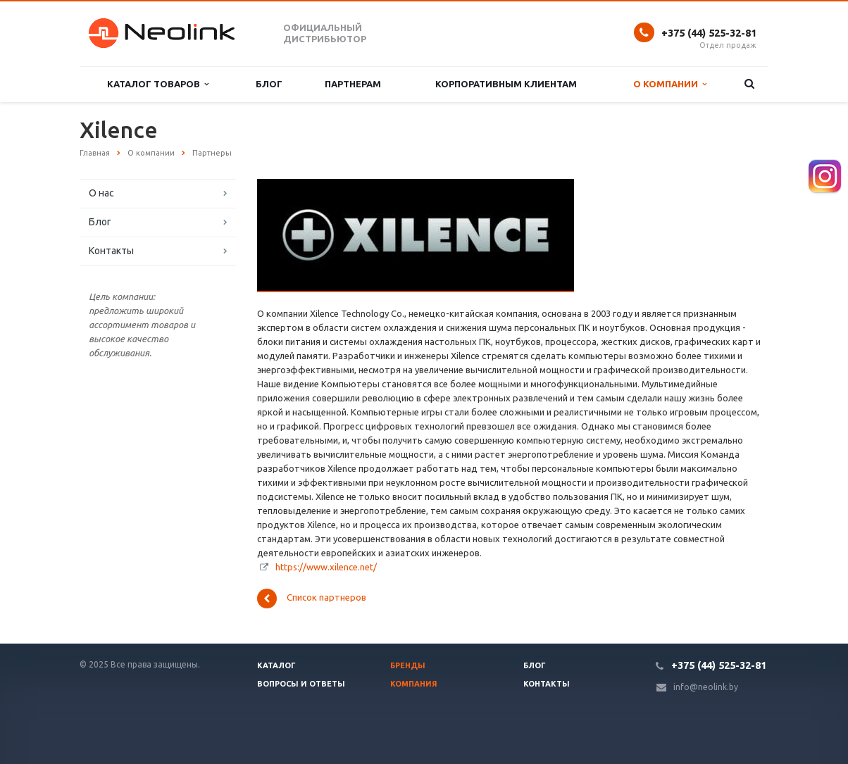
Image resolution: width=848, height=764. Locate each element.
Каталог (276, 665)
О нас (101, 193)
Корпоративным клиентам (506, 84)
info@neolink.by (705, 686)
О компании (669, 84)
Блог (269, 84)
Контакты (111, 250)
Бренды (407, 665)
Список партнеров (311, 598)
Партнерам (353, 84)
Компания (413, 684)
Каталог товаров (157, 84)
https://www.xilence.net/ (326, 567)
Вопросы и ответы (301, 684)
